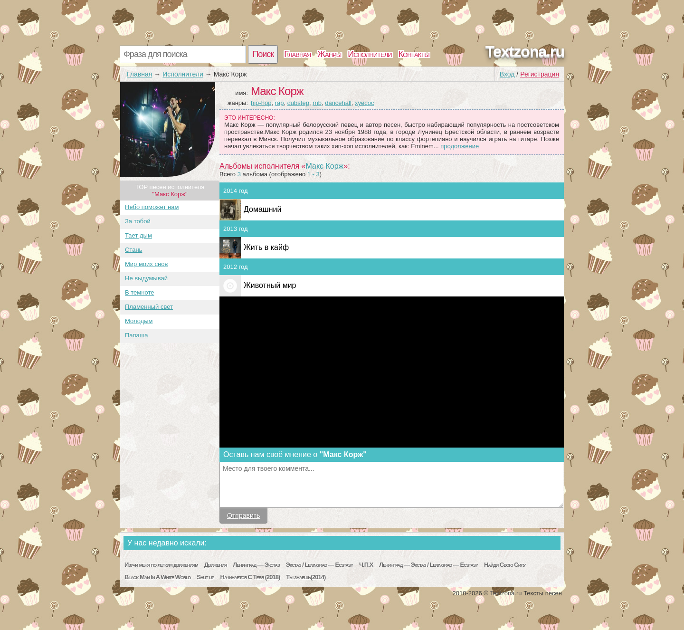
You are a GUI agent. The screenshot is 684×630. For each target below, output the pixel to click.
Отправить (243, 515)
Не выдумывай (146, 278)
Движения (215, 564)
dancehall (338, 102)
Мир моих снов (146, 263)
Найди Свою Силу (504, 564)
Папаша (136, 335)
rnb (317, 102)
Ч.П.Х (366, 564)
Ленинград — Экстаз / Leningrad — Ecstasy (428, 564)
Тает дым (138, 235)
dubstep (298, 102)
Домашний (262, 209)
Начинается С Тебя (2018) (250, 577)
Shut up (205, 577)
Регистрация (539, 74)
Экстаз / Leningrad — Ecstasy (319, 564)
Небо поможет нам (152, 206)
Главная (297, 54)
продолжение (459, 146)
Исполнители (369, 54)
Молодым (138, 321)
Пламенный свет (149, 306)
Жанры (329, 54)
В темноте (139, 292)
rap (279, 102)
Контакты (414, 54)
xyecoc (364, 102)
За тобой (138, 221)
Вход (507, 74)
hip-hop (261, 102)
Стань (133, 249)
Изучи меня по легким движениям (161, 564)
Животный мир (270, 285)
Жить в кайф (266, 247)
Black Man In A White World (157, 577)
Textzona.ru (524, 51)
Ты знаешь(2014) (305, 577)
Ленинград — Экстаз (256, 564)
